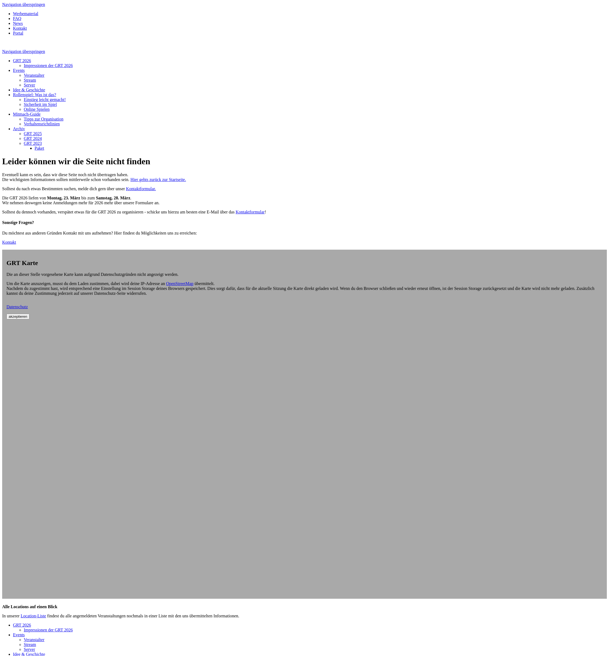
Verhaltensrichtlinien (42, 124)
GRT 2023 (33, 143)
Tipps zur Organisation (43, 119)
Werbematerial (25, 13)
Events (19, 70)
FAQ (17, 18)
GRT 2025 (33, 133)
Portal (18, 33)
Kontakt (20, 28)
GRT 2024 (33, 138)
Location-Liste (33, 616)
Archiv (19, 128)
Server (29, 85)
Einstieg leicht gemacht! (45, 99)
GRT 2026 (22, 60)
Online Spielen (37, 109)
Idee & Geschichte (29, 90)
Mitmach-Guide (27, 114)
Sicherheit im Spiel (40, 104)
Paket (39, 148)
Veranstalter (34, 75)
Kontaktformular (250, 212)
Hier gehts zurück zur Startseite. (158, 179)
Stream (30, 80)
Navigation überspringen (23, 4)
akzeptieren (18, 316)
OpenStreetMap (179, 283)
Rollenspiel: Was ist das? (34, 94)
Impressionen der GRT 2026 (48, 65)
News (18, 23)
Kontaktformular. (141, 188)
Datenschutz (17, 306)
